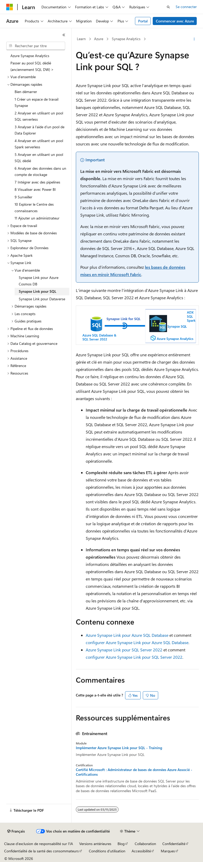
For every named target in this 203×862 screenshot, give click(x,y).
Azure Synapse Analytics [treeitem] (29, 55)
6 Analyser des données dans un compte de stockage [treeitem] (40, 171)
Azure (98, 38)
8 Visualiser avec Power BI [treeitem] (35, 189)
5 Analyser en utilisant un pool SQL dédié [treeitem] (39, 157)
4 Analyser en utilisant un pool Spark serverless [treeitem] (39, 144)
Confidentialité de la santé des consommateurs (41, 850)
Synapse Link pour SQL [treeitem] (37, 291)
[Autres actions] (194, 39)
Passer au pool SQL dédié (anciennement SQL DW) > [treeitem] (32, 66)
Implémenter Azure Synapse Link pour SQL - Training (119, 747)
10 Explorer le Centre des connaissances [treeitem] (34, 207)
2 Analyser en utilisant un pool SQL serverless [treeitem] (39, 116)
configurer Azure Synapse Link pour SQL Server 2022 (134, 657)
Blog (121, 843)
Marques (168, 850)
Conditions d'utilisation (107, 850)
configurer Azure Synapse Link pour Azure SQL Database (137, 642)
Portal (143, 21)
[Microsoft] (9, 7)
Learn (81, 38)
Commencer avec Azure (175, 21)
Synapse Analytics (126, 38)
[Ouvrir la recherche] (168, 7)
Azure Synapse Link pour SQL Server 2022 (124, 649)
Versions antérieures (95, 843)
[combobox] (35, 46)
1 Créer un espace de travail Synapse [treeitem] (36, 102)
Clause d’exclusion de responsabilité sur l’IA (38, 843)
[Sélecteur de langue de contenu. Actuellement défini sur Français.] (16, 831)
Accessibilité (141, 850)
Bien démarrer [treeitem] (26, 91)
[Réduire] (63, 35)
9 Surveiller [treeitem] (23, 196)
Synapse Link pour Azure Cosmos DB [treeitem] (38, 280)
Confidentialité (173, 843)
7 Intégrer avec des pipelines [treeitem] (37, 182)
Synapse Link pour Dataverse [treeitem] (42, 298)
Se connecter (186, 6)
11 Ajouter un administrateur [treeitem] (37, 218)
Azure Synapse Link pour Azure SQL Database (127, 635)
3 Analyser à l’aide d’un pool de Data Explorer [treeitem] (39, 130)
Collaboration (145, 843)
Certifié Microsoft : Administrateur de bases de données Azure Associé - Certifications (134, 772)
